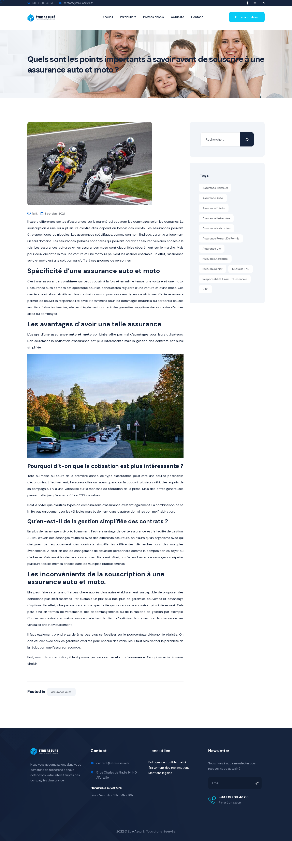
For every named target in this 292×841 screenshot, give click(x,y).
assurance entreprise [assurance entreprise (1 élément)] (216, 218)
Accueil (107, 17)
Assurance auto (61, 692)
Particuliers (128, 17)
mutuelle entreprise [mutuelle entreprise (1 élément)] (215, 259)
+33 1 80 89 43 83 (234, 797)
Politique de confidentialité (167, 762)
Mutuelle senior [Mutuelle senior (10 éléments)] (212, 269)
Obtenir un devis (247, 17)
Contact (197, 17)
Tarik (34, 213)
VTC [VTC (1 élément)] (205, 289)
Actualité (177, 17)
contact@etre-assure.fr (78, 3)
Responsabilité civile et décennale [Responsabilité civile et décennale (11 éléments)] (225, 279)
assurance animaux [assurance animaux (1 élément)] (215, 188)
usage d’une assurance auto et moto (61, 334)
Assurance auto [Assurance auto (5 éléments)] (213, 198)
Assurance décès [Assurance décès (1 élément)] (214, 208)
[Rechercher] (247, 139)
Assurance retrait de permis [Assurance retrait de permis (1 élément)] (221, 238)
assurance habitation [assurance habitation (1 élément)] (216, 228)
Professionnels (153, 17)
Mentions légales (160, 773)
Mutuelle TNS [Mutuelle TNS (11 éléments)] (240, 269)
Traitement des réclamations (168, 768)
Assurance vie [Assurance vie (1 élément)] (212, 248)
